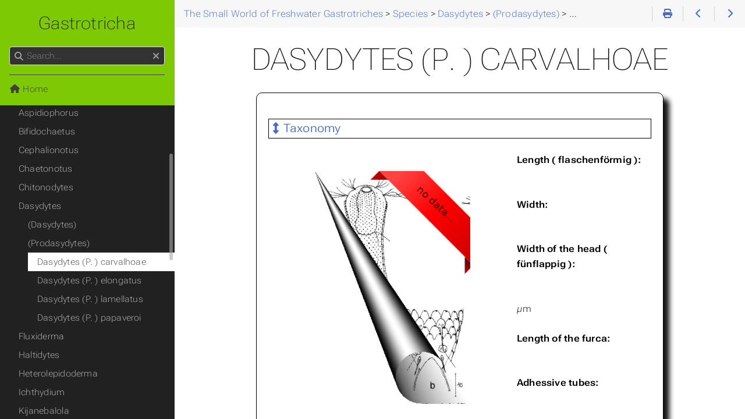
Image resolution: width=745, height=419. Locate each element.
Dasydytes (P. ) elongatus (89, 280)
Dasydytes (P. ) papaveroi (89, 318)
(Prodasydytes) (59, 243)
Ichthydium (42, 392)
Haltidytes (39, 355)
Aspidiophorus (49, 113)
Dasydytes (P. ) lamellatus (90, 299)
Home (28, 89)
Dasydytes (40, 206)
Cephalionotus (49, 150)
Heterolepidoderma (58, 373)
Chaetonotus (46, 169)
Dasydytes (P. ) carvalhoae (91, 262)
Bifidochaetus (47, 131)
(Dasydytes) (52, 224)
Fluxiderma (41, 336)
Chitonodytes (46, 187)
